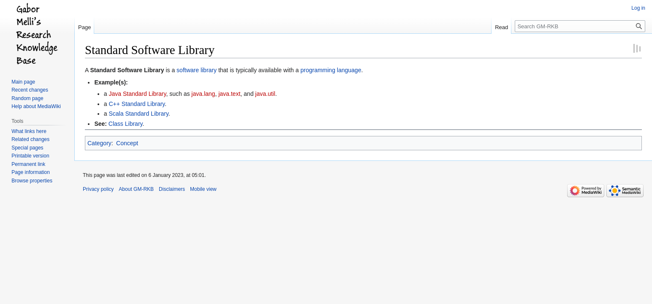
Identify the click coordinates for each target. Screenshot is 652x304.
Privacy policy (98, 189)
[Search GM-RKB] (580, 26)
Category (99, 143)
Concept (127, 143)
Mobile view (203, 189)
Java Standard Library (137, 93)
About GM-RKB (136, 189)
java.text (229, 93)
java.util (265, 93)
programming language (330, 70)
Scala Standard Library (138, 113)
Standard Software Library (127, 70)
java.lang (203, 93)
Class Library (126, 123)
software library (197, 70)
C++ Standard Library (137, 103)
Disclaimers (172, 189)
